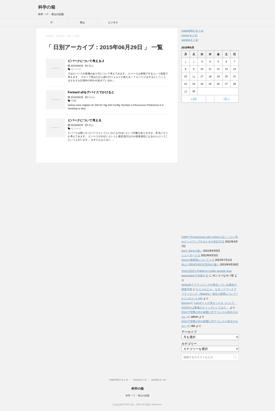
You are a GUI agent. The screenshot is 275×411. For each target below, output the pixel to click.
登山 (82, 22)
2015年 (60, 36)
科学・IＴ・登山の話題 (137, 395)
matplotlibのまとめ (192, 30)
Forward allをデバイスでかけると (91, 92)
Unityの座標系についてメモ (197, 259)
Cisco (92, 97)
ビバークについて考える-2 (86, 61)
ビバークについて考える (84, 120)
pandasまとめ (189, 39)
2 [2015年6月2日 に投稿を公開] (193, 61)
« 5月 (194, 98)
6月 (69, 36)
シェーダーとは (190, 255)
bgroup (185, 303)
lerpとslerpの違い (191, 250)
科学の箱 (46, 7)
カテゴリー (189, 343)
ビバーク (76, 69)
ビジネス (113, 22)
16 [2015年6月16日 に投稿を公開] (193, 76)
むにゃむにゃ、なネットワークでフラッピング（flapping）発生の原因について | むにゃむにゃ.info (209, 294)
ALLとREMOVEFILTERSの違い (200, 264)
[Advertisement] (210, 167)
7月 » (226, 98)
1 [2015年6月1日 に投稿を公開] (185, 61)
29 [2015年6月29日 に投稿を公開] (185, 91)
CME (74, 100)
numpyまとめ (189, 35)
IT (51, 22)
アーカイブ (189, 332)
